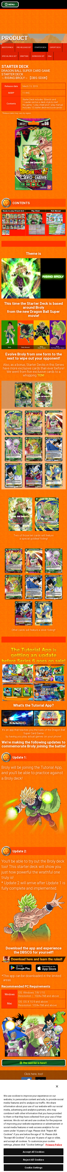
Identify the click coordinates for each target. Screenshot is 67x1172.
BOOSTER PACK (6, 45)
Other (50, 56)
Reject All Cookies (33, 1159)
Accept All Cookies (33, 1152)
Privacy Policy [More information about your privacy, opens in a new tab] (54, 1144)
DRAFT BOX (24, 56)
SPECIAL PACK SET (9, 56)
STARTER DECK (40, 47)
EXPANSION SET (38, 56)
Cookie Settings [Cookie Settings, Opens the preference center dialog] (34, 1167)
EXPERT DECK (55, 47)
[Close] (57, 1086)
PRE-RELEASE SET (24, 47)
